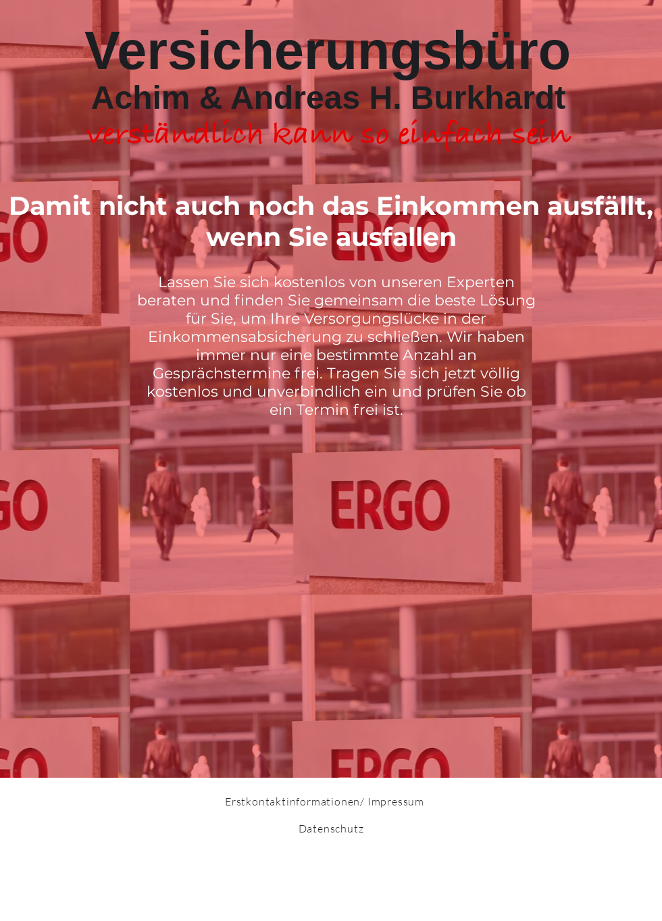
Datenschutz (331, 828)
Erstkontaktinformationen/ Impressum (324, 801)
